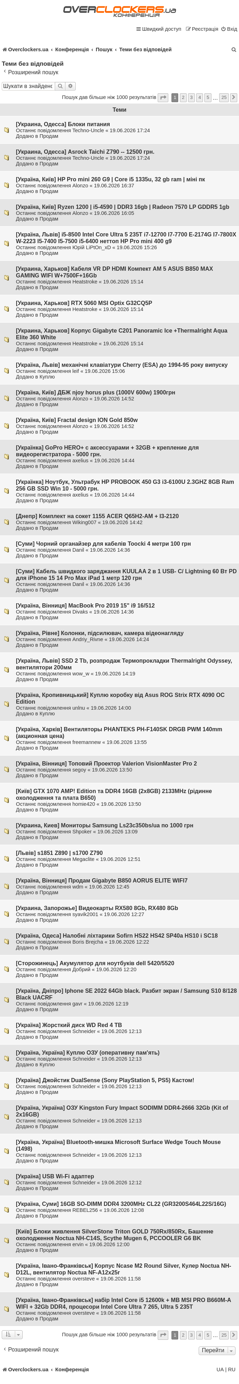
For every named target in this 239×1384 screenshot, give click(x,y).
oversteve (83, 1279)
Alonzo (80, 185)
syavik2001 (85, 914)
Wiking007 (84, 522)
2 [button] (183, 97)
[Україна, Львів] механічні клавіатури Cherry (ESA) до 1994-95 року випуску (122, 365)
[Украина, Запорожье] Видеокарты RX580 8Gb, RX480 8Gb (97, 908)
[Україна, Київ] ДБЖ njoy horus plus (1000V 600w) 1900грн (95, 392)
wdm (77, 887)
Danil (78, 550)
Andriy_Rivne (87, 639)
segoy (79, 770)
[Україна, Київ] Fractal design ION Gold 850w (77, 420)
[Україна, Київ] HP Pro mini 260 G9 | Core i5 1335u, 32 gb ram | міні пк (110, 179)
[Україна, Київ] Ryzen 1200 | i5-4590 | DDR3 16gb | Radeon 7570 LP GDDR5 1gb (122, 207)
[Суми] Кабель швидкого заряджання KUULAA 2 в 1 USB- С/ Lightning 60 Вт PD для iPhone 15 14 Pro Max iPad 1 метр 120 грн (126, 574)
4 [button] (199, 97)
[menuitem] (229, 29)
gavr (77, 1004)
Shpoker (82, 831)
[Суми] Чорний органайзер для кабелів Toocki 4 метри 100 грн (103, 543)
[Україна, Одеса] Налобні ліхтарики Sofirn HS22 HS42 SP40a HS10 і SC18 (117, 935)
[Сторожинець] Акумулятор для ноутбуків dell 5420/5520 (95, 963)
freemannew (86, 742)
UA (220, 1369)
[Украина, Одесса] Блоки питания (63, 124)
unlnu (78, 708)
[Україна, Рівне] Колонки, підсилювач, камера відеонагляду (100, 633)
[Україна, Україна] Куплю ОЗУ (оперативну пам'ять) (87, 1052)
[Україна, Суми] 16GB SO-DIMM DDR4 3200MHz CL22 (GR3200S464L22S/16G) (121, 1204)
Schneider (84, 1031)
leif (75, 371)
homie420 (83, 804)
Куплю (47, 377)
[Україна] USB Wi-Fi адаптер (55, 1176)
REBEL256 (85, 1210)
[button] (163, 97)
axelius (80, 460)
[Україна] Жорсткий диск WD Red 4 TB (69, 1025)
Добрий (81, 969)
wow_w (80, 673)
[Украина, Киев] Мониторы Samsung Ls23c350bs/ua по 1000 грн (104, 825)
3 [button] (191, 97)
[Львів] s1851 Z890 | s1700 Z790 (59, 853)
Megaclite (83, 859)
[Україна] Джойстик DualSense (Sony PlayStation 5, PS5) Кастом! (105, 1080)
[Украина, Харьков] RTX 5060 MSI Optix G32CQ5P (84, 303)
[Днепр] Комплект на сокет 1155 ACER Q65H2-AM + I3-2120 (97, 516)
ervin (78, 1244)
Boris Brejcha (87, 942)
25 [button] (223, 97)
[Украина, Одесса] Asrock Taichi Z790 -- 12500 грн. (85, 151)
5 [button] (207, 97)
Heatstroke (85, 282)
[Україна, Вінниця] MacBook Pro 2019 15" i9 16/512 (85, 605)
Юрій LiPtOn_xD (91, 247)
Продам (49, 136)
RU (231, 1369)
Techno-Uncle (88, 130)
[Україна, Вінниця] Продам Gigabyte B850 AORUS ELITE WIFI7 (102, 880)
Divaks (80, 612)
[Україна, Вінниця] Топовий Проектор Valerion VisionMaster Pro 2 (106, 763)
